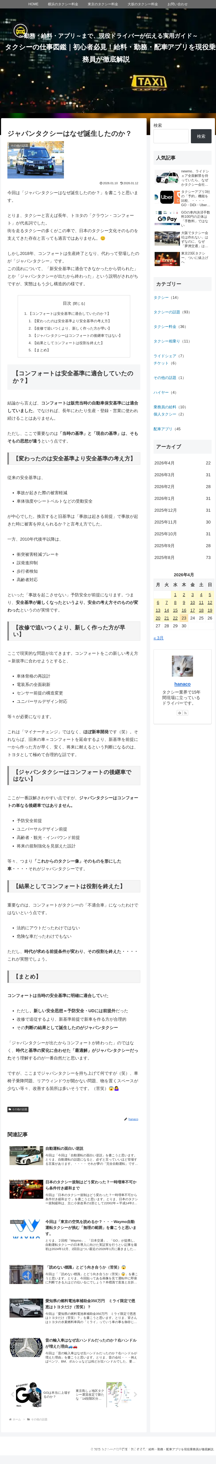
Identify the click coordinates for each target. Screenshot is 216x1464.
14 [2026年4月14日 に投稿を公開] (166, 610)
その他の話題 (18, 1111)
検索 (158, 125)
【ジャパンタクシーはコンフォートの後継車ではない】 (77, 337)
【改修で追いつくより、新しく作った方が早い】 (72, 329)
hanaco (182, 684)
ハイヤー (161, 392)
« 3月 (159, 638)
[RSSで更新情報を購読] (185, 713)
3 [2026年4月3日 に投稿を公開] (193, 594)
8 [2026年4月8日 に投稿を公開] (175, 602)
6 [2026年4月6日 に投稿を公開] (158, 602)
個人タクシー (165, 414)
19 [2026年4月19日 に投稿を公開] (210, 610)
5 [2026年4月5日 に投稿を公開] (210, 594)
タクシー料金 (165, 327)
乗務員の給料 (165, 407)
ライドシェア (165, 356)
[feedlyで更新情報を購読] (179, 713)
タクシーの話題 (167, 312)
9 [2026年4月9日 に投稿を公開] (184, 602)
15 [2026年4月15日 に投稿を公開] (175, 610)
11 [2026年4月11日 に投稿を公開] (201, 602)
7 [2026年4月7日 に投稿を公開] (167, 602)
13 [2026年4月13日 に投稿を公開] (158, 610)
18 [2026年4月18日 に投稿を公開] (201, 610)
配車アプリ (163, 429)
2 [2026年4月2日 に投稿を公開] (184, 594)
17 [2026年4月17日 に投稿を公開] (192, 610)
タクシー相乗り (167, 341)
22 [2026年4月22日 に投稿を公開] (175, 618)
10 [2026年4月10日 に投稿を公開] (192, 602)
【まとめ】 (39, 352)
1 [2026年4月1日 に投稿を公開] (175, 594)
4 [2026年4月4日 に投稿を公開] (201, 594)
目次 (67, 303)
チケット (161, 363)
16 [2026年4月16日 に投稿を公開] (184, 610)
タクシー (161, 297)
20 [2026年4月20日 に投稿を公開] (158, 618)
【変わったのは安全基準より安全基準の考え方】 (72, 321)
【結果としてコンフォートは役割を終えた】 (68, 344)
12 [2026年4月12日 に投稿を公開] (210, 602)
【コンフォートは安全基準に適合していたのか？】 (69, 314)
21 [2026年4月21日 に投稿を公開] (166, 618)
